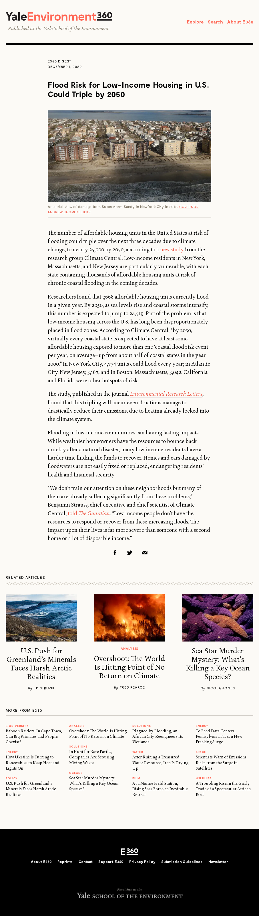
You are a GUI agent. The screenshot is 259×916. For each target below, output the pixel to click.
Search (215, 21)
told (89, 513)
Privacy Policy (142, 861)
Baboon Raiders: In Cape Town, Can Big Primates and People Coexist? (34, 736)
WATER (137, 752)
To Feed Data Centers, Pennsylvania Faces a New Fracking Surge (219, 736)
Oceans (76, 772)
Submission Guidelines (182, 861)
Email (144, 552)
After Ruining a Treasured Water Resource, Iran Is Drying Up (160, 762)
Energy (12, 752)
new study (172, 249)
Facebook (114, 552)
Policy (11, 778)
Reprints (65, 861)
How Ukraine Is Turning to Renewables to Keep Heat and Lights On (32, 762)
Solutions (78, 746)
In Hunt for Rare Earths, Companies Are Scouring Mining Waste (91, 757)
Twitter (129, 552)
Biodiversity (17, 725)
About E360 (240, 21)
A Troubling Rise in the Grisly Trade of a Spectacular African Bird (223, 789)
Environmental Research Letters (166, 394)
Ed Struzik (44, 688)
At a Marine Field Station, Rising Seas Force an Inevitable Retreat (160, 789)
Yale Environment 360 (59, 16)
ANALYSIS (77, 725)
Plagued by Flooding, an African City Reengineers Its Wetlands (157, 736)
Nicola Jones (220, 688)
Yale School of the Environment (76, 28)
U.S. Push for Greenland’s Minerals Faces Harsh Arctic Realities (41, 664)
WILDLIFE (204, 778)
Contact (86, 861)
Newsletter (218, 861)
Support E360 (110, 861)
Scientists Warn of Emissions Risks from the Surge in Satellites (221, 762)
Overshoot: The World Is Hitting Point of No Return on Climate (129, 667)
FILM (136, 778)
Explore (195, 21)
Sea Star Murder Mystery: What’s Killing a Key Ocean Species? (218, 664)
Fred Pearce (132, 687)
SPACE (201, 752)
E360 (129, 852)
